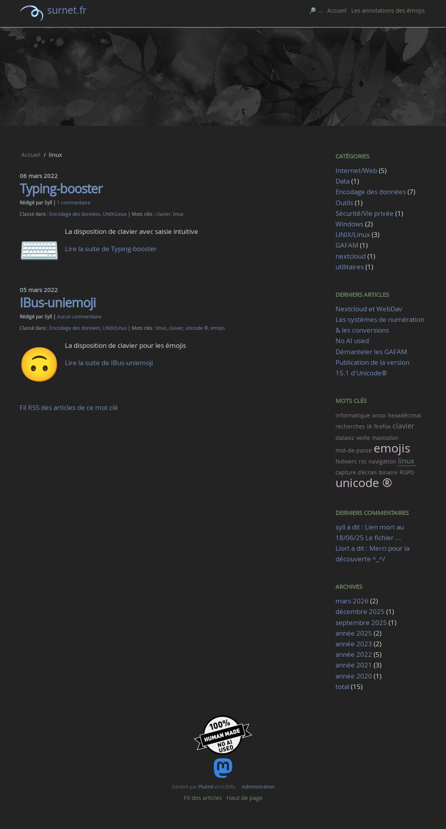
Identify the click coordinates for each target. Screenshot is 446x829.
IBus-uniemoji (58, 302)
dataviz (344, 437)
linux (178, 214)
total (343, 686)
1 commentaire (73, 203)
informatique (352, 415)
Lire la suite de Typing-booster (111, 248)
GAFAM (346, 245)
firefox (382, 426)
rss (363, 461)
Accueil (336, 10)
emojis (217, 328)
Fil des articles (203, 797)
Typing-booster (61, 188)
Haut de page (244, 797)
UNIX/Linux (115, 214)
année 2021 (353, 664)
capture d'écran (356, 472)
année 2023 (353, 643)
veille (363, 437)
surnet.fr (67, 10)
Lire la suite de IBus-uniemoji (109, 362)
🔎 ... (316, 10)
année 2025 (353, 633)
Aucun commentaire (79, 317)
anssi (379, 415)
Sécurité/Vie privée (364, 213)
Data (342, 181)
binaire (388, 472)
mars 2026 (352, 600)
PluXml (205, 786)
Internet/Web (356, 170)
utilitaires (349, 266)
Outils (344, 202)
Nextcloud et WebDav (368, 308)
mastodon (385, 437)
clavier (163, 214)
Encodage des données (75, 214)
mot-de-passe (353, 450)
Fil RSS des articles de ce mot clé (69, 407)
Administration (258, 786)
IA (369, 426)
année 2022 (353, 654)
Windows (349, 223)
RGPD (407, 472)
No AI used (352, 340)
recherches (350, 426)
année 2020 (353, 675)
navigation (382, 461)
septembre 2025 (361, 622)
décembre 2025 (360, 611)
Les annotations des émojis (388, 10)
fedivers (346, 461)
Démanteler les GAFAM (371, 351)
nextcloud (350, 256)
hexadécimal (404, 415)
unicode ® (197, 328)
